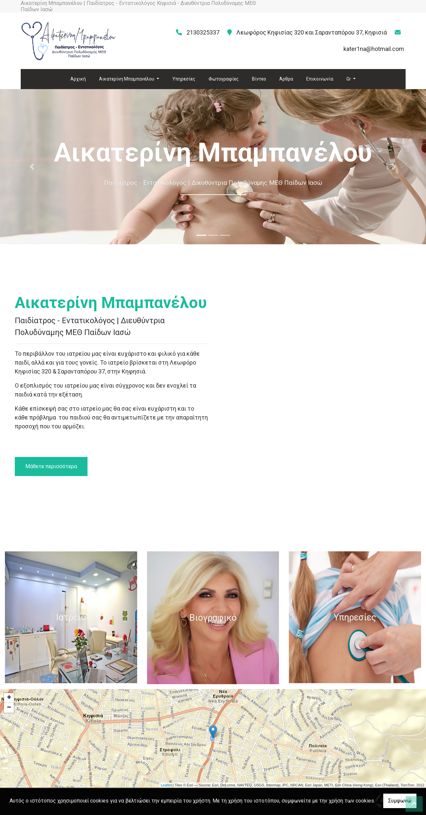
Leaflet (166, 785)
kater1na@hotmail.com (373, 48)
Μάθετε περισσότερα (51, 466)
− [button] (9, 708)
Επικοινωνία (319, 79)
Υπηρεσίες (183, 79)
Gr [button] (349, 79)
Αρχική (78, 79)
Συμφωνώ (400, 801)
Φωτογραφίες (224, 79)
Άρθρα (286, 79)
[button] (32, 166)
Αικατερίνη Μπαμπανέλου (127, 79)
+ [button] (9, 698)
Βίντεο (259, 79)
